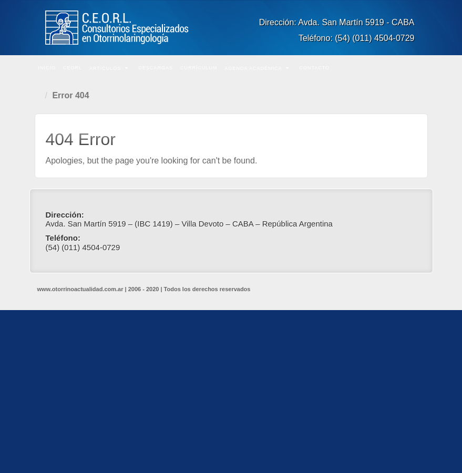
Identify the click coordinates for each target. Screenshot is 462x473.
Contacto (314, 67)
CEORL (72, 67)
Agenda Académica (256, 68)
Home (40, 95)
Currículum (199, 67)
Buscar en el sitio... (418, 68)
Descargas (155, 67)
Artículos (108, 68)
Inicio (47, 67)
